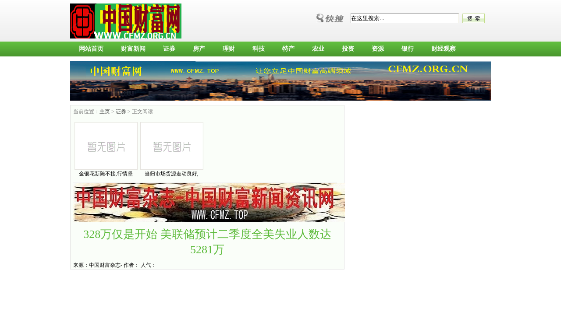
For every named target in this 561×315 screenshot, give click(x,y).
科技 (258, 49)
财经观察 (443, 49)
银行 (407, 49)
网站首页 (91, 49)
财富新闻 (133, 49)
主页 (104, 111)
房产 (199, 49)
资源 (378, 49)
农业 (318, 49)
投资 (348, 49)
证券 (169, 49)
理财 (229, 49)
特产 (288, 49)
